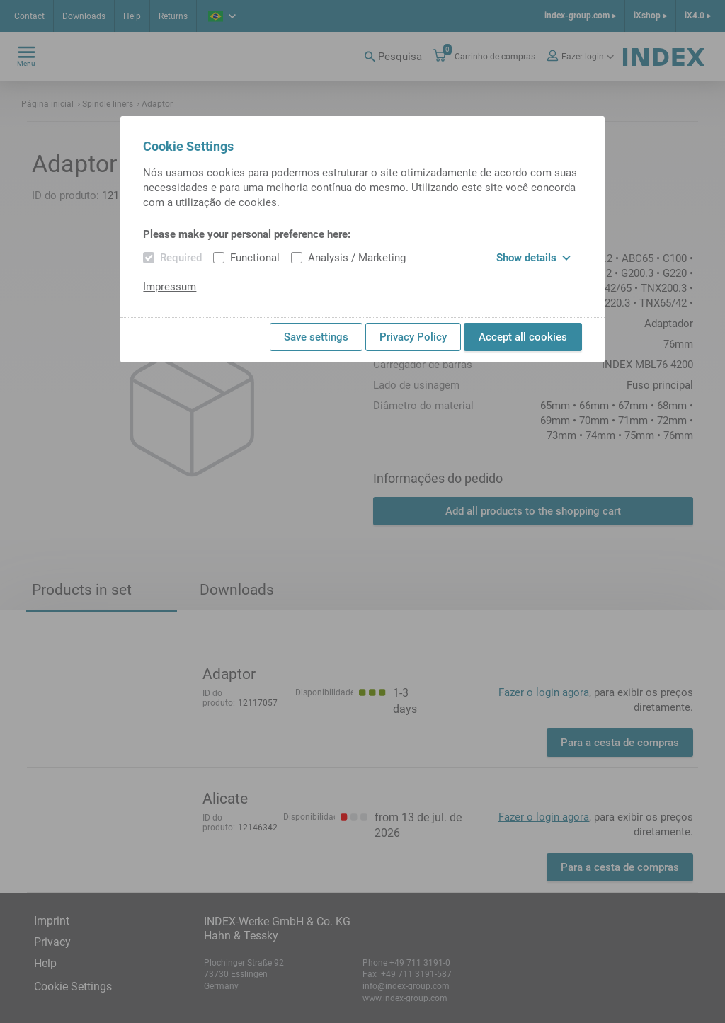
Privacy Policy (413, 337)
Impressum (169, 286)
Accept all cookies (523, 337)
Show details (533, 257)
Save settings (316, 337)
